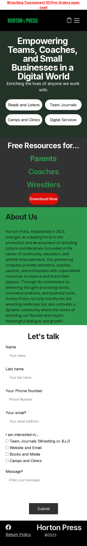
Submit (43, 508)
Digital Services (63, 119)
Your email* (16, 412)
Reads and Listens (24, 105)
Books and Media (23, 454)
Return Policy (18, 534)
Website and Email (24, 447)
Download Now (44, 199)
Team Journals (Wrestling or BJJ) (38, 441)
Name (11, 347)
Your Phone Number (24, 390)
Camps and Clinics (24, 119)
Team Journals (63, 105)
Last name (15, 369)
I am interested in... (22, 434)
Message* (14, 471)
